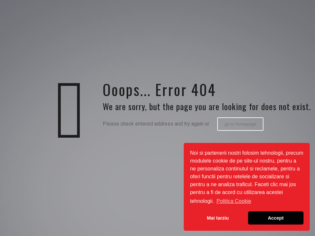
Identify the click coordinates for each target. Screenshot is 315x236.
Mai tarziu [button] (218, 218)
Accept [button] (276, 218)
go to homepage (240, 124)
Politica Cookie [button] (234, 201)
